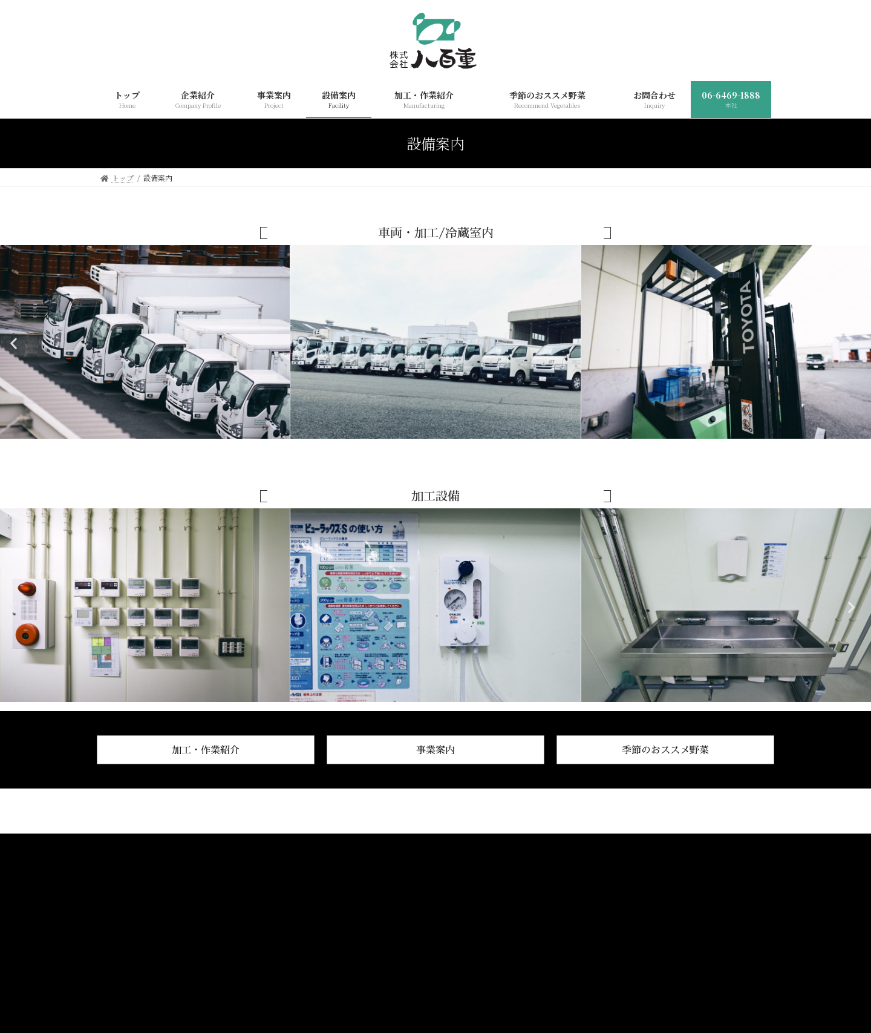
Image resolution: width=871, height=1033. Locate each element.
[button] (16, 343)
